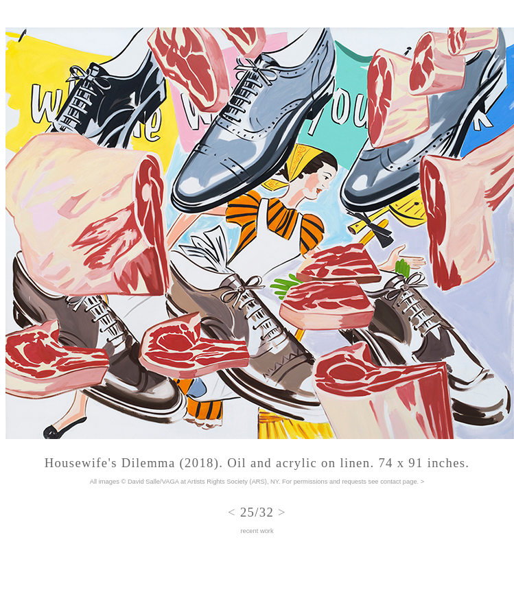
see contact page (393, 481)
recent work (256, 531)
